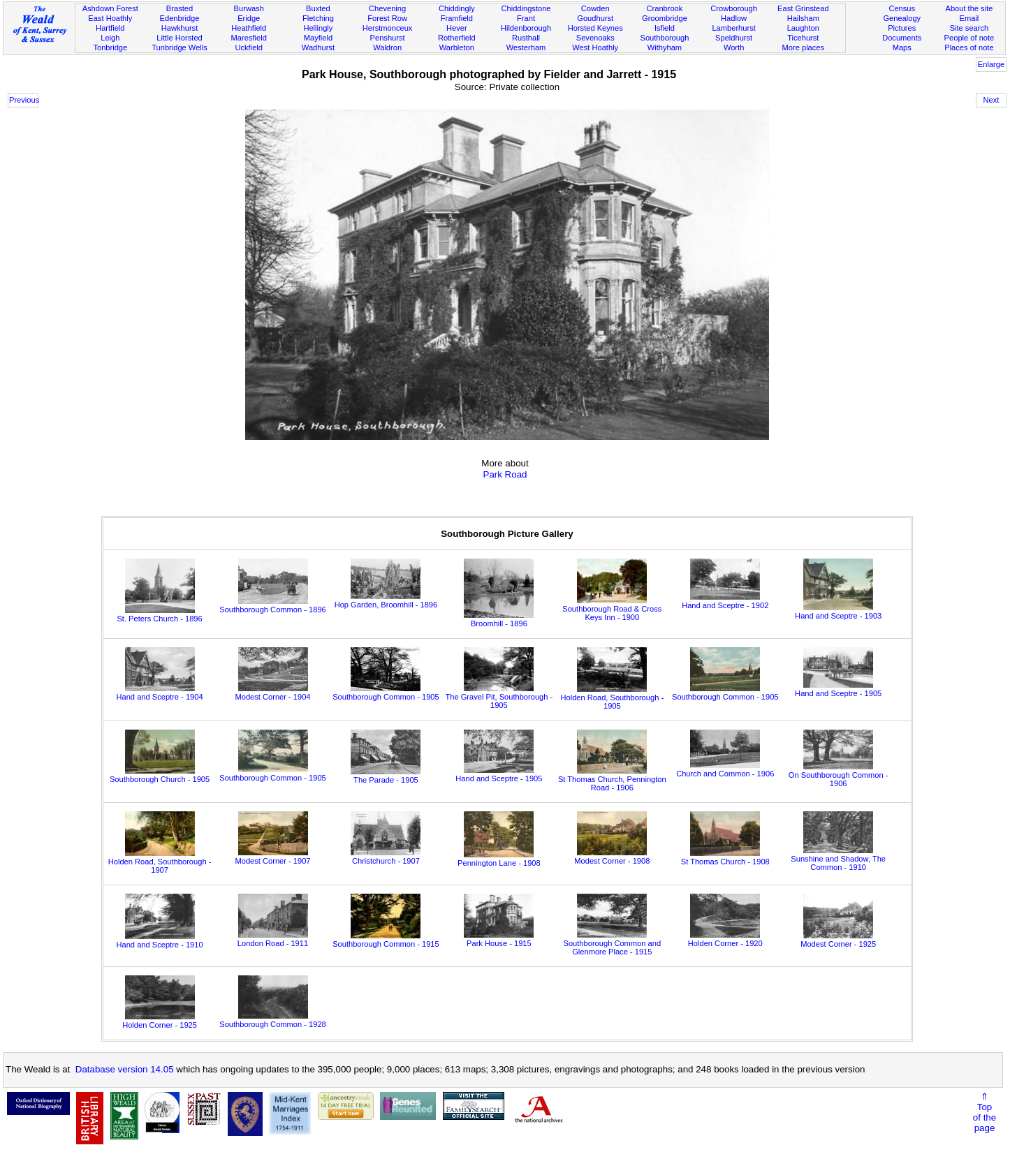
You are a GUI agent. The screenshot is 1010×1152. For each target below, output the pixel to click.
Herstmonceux (388, 28)
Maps (902, 47)
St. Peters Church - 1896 (159, 614)
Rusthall (526, 38)
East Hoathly (110, 18)
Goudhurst (595, 18)
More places (803, 47)
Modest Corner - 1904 (272, 692)
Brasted (179, 8)
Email (969, 18)
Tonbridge (110, 47)
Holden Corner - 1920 (725, 939)
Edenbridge (180, 18)
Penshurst (387, 38)
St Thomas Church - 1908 (725, 857)
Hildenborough (526, 28)
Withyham (664, 47)
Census (901, 8)
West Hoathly (595, 47)
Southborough (665, 38)
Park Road (505, 474)
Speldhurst (733, 38)
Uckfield (249, 47)
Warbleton (456, 47)
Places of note (968, 47)
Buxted (318, 8)
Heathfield (248, 28)
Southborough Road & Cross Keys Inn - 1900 (611, 608)
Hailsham (803, 18)
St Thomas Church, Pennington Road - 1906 (612, 779)
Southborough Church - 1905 (160, 775)
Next (991, 100)
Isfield (664, 28)
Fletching (318, 18)
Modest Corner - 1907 (272, 856)
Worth (734, 47)
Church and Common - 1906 (725, 769)
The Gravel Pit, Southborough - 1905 (498, 696)
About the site (969, 8)
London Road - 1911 (272, 939)
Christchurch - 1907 (385, 856)
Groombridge (664, 18)
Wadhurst (318, 47)
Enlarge (991, 64)
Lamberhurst (733, 28)
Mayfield (318, 38)
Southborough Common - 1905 (385, 692)
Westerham (526, 47)
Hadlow (734, 18)
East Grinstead (802, 8)
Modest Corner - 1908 (612, 856)
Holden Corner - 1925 (159, 1020)
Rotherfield (457, 38)
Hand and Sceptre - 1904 (159, 692)
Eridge (248, 18)
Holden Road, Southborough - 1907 (160, 861)
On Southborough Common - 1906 (838, 775)
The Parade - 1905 (385, 775)
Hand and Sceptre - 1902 (725, 601)
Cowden (595, 8)
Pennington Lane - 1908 (499, 858)
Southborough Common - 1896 (272, 605)
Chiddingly (457, 8)
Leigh (110, 38)
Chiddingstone (526, 8)
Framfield (457, 18)
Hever (456, 28)
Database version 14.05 (124, 1069)
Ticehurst (803, 38)
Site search (969, 28)
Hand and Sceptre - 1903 (838, 611)
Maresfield (249, 38)
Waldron (387, 47)
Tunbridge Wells (179, 47)
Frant (526, 18)
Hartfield (110, 28)
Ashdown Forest (110, 8)
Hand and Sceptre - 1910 (159, 940)
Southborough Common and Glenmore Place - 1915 (612, 943)
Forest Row (387, 18)
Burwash (249, 8)
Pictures (902, 28)
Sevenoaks (595, 38)
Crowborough (733, 8)
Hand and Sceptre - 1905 (838, 689)
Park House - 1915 (499, 939)
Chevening (387, 8)
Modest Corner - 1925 (838, 939)
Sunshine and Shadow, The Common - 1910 (838, 858)
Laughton (803, 28)
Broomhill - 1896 (499, 619)
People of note (969, 38)
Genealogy (902, 18)
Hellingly (317, 28)
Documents (901, 38)
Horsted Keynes (595, 28)
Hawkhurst (179, 28)
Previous (23, 100)
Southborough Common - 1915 (385, 939)
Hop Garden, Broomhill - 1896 (386, 600)
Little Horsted (179, 38)
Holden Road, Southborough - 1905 (612, 697)
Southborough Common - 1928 (272, 1020)
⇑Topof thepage (984, 1112)
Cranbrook (664, 8)
